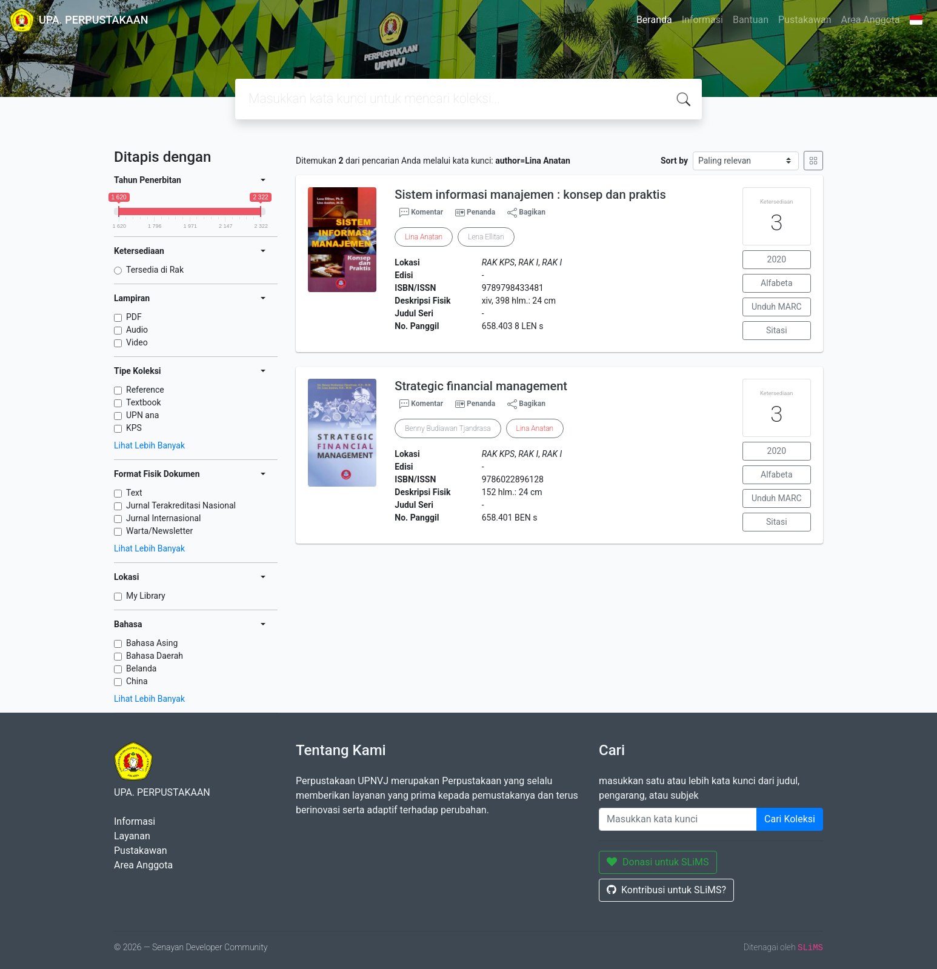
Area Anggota (870, 19)
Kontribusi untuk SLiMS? (666, 890)
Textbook (143, 402)
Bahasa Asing (152, 643)
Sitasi (776, 330)
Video (137, 342)
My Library (145, 596)
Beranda (654, 19)
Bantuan (751, 19)
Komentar (421, 213)
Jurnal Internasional (163, 518)
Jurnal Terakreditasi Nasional (181, 505)
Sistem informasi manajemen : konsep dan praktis (530, 194)
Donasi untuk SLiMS (658, 862)
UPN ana (142, 415)
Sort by (674, 160)
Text (134, 493)
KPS (134, 428)
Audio (137, 330)
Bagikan (526, 213)
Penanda (481, 212)
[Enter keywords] (678, 819)
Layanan (132, 836)
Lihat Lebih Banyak (149, 445)
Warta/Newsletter (159, 531)
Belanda (141, 668)
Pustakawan (804, 19)
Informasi (702, 19)
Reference (145, 390)
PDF (134, 317)
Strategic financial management (481, 386)
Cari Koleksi (789, 819)
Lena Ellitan (486, 237)
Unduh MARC (777, 306)
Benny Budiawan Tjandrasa (447, 428)
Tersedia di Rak (155, 270)
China (137, 681)
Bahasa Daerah (154, 656)
